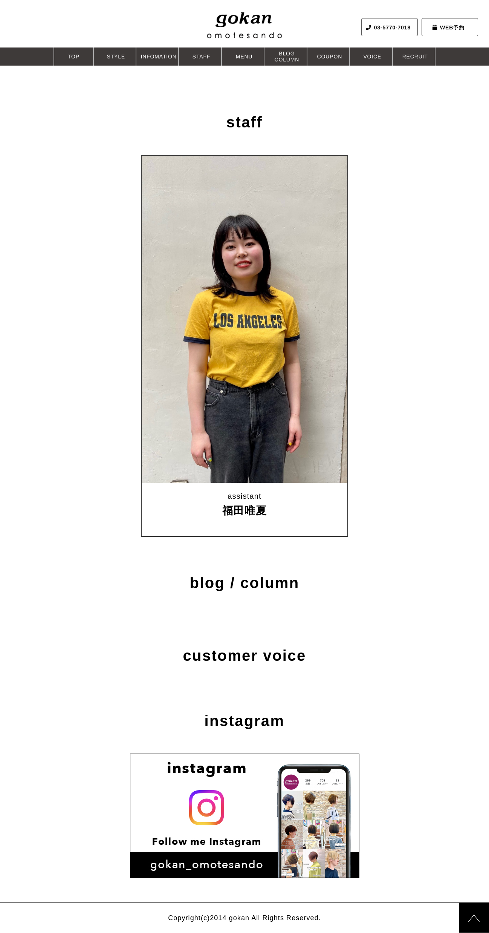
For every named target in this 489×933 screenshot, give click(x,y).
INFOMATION (159, 57)
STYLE (116, 57)
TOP (73, 57)
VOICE (372, 57)
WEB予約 (448, 28)
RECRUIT (415, 57)
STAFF (202, 57)
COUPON (329, 57)
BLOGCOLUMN (287, 57)
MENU (244, 57)
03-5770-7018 (388, 28)
